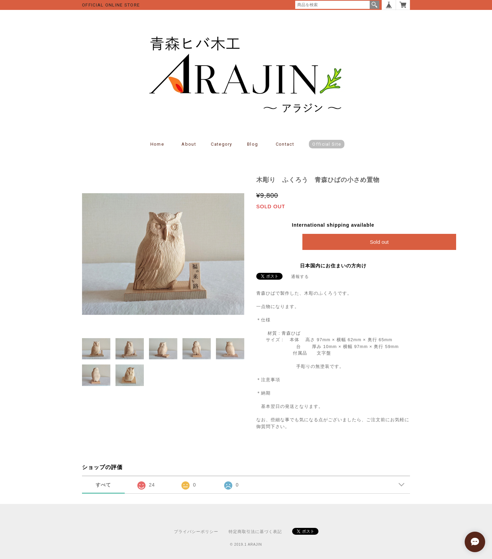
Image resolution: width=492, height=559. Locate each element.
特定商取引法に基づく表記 (255, 531)
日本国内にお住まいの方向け (333, 265)
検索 (374, 5)
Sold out (379, 242)
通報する (300, 276)
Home (157, 144)
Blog (252, 144)
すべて (103, 485)
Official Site (326, 144)
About (188, 144)
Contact (285, 144)
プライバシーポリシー (196, 531)
